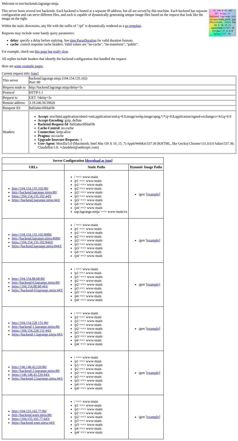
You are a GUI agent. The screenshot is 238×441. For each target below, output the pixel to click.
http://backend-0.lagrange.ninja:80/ (36, 282)
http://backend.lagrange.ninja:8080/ (36, 238)
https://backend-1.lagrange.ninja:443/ (37, 334)
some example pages (28, 66)
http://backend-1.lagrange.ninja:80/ (36, 326)
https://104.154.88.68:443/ (30, 286)
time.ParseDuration (83, 40)
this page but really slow (51, 51)
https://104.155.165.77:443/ (31, 419)
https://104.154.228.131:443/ (31, 330)
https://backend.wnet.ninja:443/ (33, 422)
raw (34, 73)
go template (133, 26)
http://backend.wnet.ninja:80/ (32, 415)
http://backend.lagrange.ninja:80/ (34, 192)
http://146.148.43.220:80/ (29, 367)
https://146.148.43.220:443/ (31, 374)
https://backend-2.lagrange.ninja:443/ (37, 378)
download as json (98, 160)
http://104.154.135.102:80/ (30, 188)
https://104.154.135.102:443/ (31, 196)
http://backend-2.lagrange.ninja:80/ (36, 371)
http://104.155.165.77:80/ (29, 411)
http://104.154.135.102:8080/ (32, 234)
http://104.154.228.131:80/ (30, 323)
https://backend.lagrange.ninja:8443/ (37, 246)
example (153, 194)
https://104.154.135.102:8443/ (32, 242)
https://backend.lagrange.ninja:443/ (36, 200)
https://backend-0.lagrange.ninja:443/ (37, 290)
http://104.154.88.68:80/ (28, 278)
